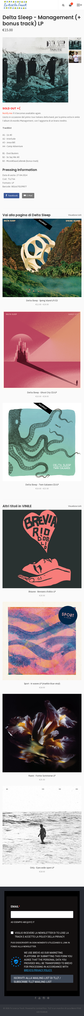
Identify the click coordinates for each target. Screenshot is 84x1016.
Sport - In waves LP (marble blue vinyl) (42, 683)
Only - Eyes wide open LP (42, 867)
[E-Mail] (28, 195)
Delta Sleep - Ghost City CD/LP (42, 392)
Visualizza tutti (74, 215)
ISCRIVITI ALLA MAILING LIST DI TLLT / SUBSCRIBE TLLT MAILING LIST (37, 979)
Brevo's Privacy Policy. (38, 970)
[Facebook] (11, 195)
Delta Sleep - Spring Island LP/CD (42, 300)
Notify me (7, 113)
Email (15, 906)
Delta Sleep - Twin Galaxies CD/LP (42, 484)
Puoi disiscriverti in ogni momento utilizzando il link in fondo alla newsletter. (40, 945)
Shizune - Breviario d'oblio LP (42, 591)
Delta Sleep (41, 215)
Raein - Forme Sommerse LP (42, 775)
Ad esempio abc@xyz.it (22, 922)
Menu (79, 5)
